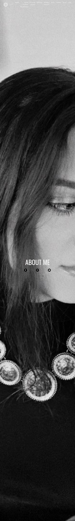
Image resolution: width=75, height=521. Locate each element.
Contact (58, 2)
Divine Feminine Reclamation (24, 4)
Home (17, 2)
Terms (64, 2)
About (53, 2)
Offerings (39, 2)
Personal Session (32, 3)
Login (69, 2)
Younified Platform (46, 3)
